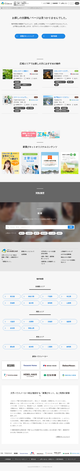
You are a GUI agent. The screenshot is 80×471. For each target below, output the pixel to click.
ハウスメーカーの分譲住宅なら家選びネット (13, 8)
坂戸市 (36, 233)
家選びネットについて (19, 4)
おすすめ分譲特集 (66, 254)
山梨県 (69, 303)
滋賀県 (69, 321)
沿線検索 (55, 3)
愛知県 (12, 347)
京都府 (50, 321)
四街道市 (44, 233)
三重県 (50, 347)
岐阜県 (31, 347)
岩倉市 (59, 233)
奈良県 (12, 328)
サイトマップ (71, 459)
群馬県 (50, 303)
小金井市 (29, 233)
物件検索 (54, 36)
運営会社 (33, 459)
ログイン (71, 3)
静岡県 (69, 347)
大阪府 (12, 321)
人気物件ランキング (66, 251)
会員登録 (76, 3)
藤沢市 (22, 233)
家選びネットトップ (27, 36)
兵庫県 (31, 321)
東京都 (12, 296)
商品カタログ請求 (66, 257)
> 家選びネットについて (63, 436)
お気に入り (64, 3)
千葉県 (50, 296)
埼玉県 (69, 296)
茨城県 (12, 303)
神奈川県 (31, 296)
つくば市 (52, 233)
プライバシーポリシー (21, 459)
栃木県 (31, 303)
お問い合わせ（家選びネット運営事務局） (52, 459)
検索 (71, 227)
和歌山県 (31, 328)
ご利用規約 (8, 459)
